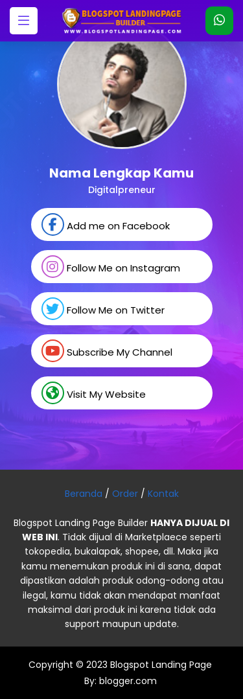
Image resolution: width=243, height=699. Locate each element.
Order (125, 493)
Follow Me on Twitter (103, 308)
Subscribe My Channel (106, 350)
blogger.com (127, 680)
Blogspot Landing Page (161, 664)
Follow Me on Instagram (110, 266)
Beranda (83, 493)
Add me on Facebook (105, 224)
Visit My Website (93, 393)
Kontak (163, 493)
